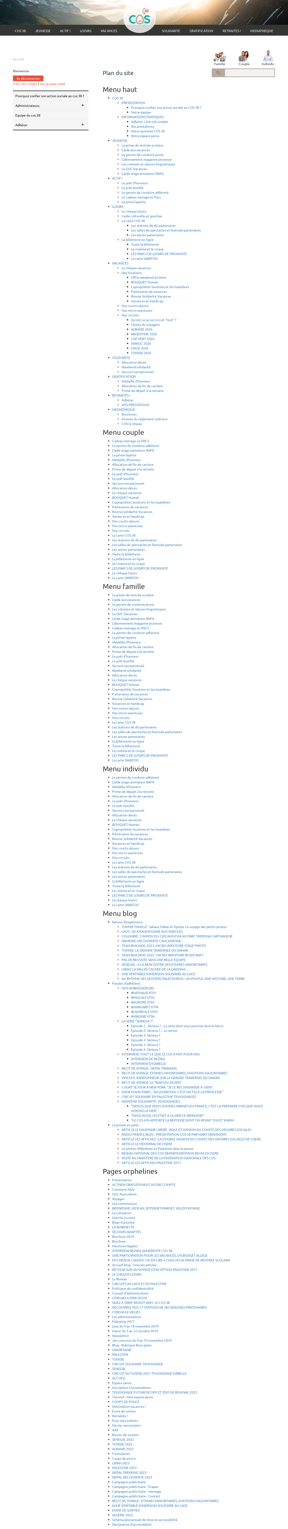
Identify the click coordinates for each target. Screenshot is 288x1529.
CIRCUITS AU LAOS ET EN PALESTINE (139, 1283)
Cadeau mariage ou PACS (130, 441)
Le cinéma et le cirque (147, 249)
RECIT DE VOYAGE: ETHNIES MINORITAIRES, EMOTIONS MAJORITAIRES (174, 1073)
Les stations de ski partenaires (153, 225)
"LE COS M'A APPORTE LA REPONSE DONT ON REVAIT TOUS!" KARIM (182, 1120)
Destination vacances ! (129, 1406)
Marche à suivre (123, 1217)
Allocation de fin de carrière (142, 386)
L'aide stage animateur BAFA (143, 173)
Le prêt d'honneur (135, 183)
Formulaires (121, 1453)
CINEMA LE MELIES (126, 1312)
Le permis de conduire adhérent (145, 192)
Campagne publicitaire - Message (136, 1491)
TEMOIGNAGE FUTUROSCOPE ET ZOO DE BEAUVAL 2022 (154, 1392)
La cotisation (121, 1213)
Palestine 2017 (123, 1321)
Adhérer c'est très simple (149, 121)
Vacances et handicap (147, 301)
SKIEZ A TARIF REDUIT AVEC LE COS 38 (141, 1302)
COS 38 (20, 31)
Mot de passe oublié (52, 84)
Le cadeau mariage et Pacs (141, 197)
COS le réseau (132, 423)
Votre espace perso (145, 136)
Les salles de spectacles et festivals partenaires (166, 230)
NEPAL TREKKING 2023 (129, 1472)
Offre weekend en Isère (148, 277)
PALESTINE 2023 (124, 1468)
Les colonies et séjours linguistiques (148, 164)
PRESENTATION (133, 103)
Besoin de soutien (125, 1434)
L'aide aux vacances (136, 150)
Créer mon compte (25, 84)
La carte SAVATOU (144, 258)
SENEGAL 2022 (123, 1439)
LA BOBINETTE (123, 1227)
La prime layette (134, 202)
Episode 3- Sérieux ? (145, 1035)
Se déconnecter (28, 78)
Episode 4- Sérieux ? (145, 1040)
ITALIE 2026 (139, 348)
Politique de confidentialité (133, 1288)
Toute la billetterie (145, 244)
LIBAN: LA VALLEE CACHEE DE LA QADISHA (153, 969)
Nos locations (132, 272)
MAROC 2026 (141, 343)
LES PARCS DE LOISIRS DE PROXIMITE (159, 254)
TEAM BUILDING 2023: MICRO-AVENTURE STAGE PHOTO (164, 945)
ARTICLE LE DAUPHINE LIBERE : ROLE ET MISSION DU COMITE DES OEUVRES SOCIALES (186, 1129)
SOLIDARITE (171, 31)
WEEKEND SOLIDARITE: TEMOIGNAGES (151, 1101)
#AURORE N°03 (142, 1002)
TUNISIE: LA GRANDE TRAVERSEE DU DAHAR (155, 950)
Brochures (129, 414)
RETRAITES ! (232, 31)
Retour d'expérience (127, 922)
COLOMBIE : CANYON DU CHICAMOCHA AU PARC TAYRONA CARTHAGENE (177, 936)
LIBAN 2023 (121, 1463)
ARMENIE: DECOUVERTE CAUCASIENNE (151, 941)
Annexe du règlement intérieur (145, 419)
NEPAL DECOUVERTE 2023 (132, 1477)
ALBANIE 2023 (123, 1449)
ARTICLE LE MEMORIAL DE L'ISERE (147, 1144)
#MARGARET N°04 (144, 1007)
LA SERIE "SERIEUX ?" (137, 1021)
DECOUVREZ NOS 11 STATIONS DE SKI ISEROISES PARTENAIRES (159, 1307)
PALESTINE (120, 1354)
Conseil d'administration (130, 1293)
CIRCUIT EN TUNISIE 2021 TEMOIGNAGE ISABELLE (149, 1373)
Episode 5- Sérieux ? (145, 1044)
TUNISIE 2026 (141, 353)
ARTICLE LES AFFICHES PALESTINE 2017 (151, 1162)
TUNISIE (118, 1359)
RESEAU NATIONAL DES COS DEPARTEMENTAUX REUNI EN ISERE (170, 1153)
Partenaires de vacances (149, 291)
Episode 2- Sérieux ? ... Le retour (154, 1030)
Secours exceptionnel (138, 372)
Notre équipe (141, 112)
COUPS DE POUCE (126, 1401)
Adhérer (128, 400)
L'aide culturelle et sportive (142, 216)
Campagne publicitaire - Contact (136, 1496)
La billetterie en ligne (138, 239)
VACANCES (109, 31)
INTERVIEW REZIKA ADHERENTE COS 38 (142, 1250)
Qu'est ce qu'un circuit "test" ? (153, 320)
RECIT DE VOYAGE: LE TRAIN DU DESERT (152, 1082)
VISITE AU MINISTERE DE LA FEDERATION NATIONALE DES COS (169, 1158)
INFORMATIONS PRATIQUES (143, 117)
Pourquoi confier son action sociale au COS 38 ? (49, 96)
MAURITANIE (121, 1350)
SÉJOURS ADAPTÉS (126, 1232)
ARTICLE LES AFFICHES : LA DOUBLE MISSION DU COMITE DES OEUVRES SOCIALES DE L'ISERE (191, 1139)
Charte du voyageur (145, 324)
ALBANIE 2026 (141, 329)
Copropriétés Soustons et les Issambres (160, 287)
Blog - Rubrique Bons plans (132, 1345)
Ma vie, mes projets (126, 1425)
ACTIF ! (65, 31)
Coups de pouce (124, 1458)
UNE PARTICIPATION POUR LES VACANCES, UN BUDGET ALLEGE (160, 1255)
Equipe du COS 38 (27, 115)
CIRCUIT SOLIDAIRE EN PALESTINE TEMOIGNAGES (159, 1096)
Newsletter (120, 1335)
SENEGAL (119, 1368)
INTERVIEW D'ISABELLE (148, 1063)
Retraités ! (120, 1416)
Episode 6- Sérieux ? (145, 1049)
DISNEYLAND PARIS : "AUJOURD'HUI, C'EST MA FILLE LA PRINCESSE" (172, 1092)
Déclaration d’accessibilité (132, 1524)
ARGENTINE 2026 (144, 334)
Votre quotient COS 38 (148, 131)
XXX (115, 1430)
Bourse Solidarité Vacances (151, 296)
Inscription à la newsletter (131, 1387)
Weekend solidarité (136, 367)
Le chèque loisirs (134, 211)
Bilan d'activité (123, 1222)
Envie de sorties (124, 1411)
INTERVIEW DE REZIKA (148, 1059)
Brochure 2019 (123, 1236)
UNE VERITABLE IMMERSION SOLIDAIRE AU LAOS (158, 974)
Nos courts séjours (135, 305)
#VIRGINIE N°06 (143, 1016)
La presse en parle (125, 1125)
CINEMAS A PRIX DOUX (129, 1298)
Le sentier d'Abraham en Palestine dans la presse (157, 1148)
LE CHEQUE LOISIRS (127, 1274)
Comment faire (123, 1189)
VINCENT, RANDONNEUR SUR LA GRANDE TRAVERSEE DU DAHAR (171, 1077)
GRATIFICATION (201, 31)
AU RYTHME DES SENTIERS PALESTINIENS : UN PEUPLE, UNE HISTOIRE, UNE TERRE (183, 978)
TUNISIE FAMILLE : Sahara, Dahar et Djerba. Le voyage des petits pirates (174, 926)
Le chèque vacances (136, 268)
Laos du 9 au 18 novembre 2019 (135, 1326)
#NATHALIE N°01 (143, 993)
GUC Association (124, 1194)
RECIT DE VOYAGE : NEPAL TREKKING (149, 1068)
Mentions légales (125, 1246)
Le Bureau (119, 1279)
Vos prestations (142, 126)
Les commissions (124, 1203)
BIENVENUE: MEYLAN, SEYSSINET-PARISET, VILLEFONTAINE (156, 1208)
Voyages (118, 1199)
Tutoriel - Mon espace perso (132, 1397)
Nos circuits (130, 315)
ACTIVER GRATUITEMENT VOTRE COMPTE (144, 1184)
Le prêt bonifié (133, 187)
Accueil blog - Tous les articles (134, 1265)
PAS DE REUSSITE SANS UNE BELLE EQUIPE (154, 960)
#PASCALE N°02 (143, 997)
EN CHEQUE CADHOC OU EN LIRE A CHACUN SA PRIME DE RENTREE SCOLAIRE (171, 1260)
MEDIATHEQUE (261, 31)
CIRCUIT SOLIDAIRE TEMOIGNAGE (137, 1364)
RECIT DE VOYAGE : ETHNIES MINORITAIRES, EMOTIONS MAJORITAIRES (165, 1501)
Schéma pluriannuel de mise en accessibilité (145, 1519)
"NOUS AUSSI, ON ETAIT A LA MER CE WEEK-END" (167, 1115)
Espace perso (121, 1383)
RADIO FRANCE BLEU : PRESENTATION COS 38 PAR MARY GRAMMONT (174, 1134)
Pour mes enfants (125, 1420)
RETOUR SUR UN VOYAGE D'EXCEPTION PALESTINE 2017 (154, 1269)
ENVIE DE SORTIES (126, 1510)
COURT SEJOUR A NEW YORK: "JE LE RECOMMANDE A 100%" (167, 1087)
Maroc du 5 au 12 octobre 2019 (135, 1331)
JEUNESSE (43, 31)
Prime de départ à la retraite (143, 390)
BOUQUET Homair (144, 282)
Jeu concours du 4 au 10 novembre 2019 (142, 1340)
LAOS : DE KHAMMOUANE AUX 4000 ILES (152, 931)
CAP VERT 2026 (142, 338)
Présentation (122, 1180)
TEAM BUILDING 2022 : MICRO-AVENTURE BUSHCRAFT (163, 955)
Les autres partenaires (147, 235)
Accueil (18, 59)
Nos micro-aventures (137, 310)
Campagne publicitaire (129, 1482)
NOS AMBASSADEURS (138, 988)
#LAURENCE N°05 (144, 1011)
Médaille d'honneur (136, 381)
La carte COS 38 (133, 220)
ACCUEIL (118, 1378)
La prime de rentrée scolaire (142, 145)
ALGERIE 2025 (122, 1515)
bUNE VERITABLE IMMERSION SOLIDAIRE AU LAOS (150, 1505)
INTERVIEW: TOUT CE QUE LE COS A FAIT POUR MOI (161, 1054)
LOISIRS (85, 31)
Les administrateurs (126, 1317)
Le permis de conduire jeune (143, 154)
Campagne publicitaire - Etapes (135, 1486)
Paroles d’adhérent (126, 983)
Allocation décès (134, 362)
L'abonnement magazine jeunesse (147, 159)
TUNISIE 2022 (122, 1444)
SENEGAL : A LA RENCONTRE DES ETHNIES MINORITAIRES (164, 964)
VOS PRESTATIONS (135, 405)
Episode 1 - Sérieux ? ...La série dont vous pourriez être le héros (177, 1026)
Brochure (119, 1241)
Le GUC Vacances (134, 169)
